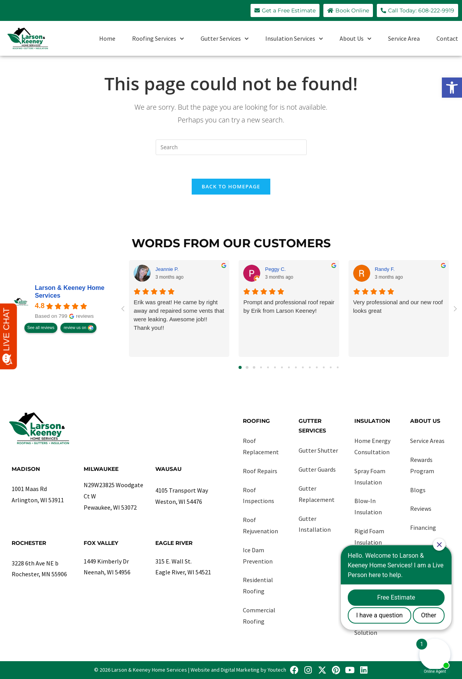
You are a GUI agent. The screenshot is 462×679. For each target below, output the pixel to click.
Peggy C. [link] (275, 269)
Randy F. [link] (385, 269)
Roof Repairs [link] (260, 471)
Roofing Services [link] (158, 39)
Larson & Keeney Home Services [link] (70, 291)
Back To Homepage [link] (231, 186)
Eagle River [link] (173, 542)
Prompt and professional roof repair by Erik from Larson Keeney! (288, 306)
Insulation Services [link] (294, 39)
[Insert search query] (231, 147)
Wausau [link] (168, 468)
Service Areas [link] (427, 441)
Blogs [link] (418, 490)
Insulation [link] (372, 420)
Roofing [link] (256, 420)
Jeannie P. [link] (167, 269)
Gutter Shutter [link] (318, 450)
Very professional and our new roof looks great (398, 306)
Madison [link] (26, 468)
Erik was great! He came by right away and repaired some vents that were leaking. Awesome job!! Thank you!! (179, 315)
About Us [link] (355, 39)
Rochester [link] (29, 542)
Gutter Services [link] (225, 39)
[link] (452, 88)
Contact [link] (447, 38)
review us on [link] (75, 328)
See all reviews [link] (41, 328)
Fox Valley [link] (101, 542)
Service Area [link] (404, 38)
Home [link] (107, 38)
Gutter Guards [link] (317, 469)
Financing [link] (423, 527)
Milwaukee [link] (101, 468)
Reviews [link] (420, 508)
